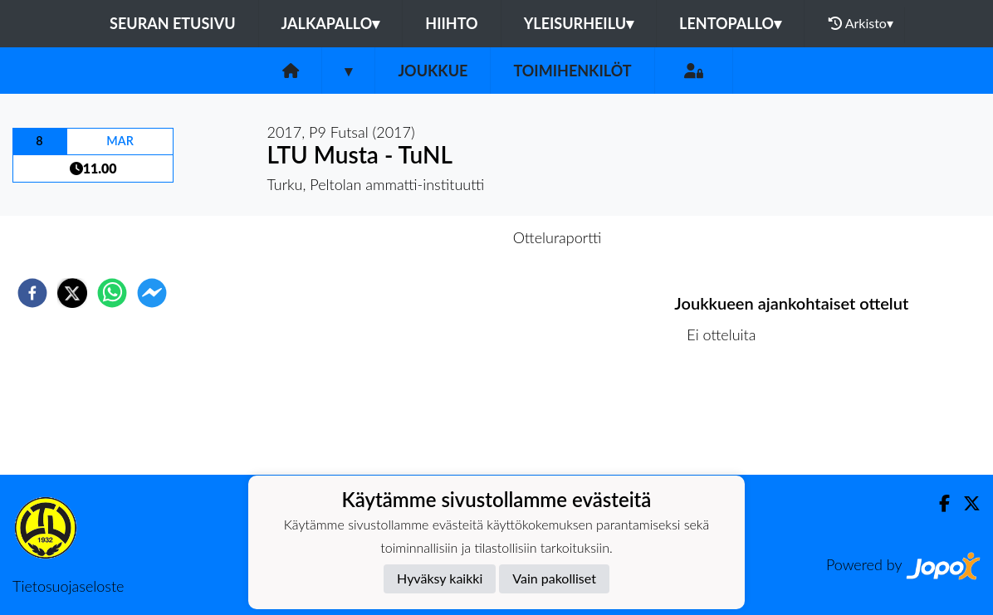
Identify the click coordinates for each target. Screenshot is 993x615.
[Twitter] (965, 503)
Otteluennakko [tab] (439, 237)
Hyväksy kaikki (439, 578)
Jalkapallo (330, 23)
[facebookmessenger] (152, 293)
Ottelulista (727, 419)
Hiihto (451, 23)
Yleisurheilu (578, 23)
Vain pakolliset (554, 578)
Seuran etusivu (173, 23)
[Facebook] (938, 503)
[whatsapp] (112, 293)
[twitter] (72, 293)
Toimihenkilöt (572, 70)
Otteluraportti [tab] (557, 237)
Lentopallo (730, 23)
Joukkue (432, 70)
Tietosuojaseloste (68, 586)
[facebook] (32, 293)
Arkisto (861, 23)
